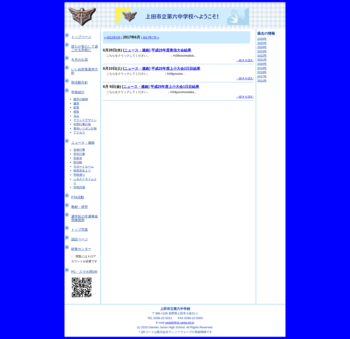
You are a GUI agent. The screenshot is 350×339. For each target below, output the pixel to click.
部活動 (77, 162)
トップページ (81, 37)
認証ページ (79, 239)
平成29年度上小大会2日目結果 (175, 68)
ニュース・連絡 (83, 142)
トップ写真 (79, 229)
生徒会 (77, 158)
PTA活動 (77, 197)
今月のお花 (79, 59)
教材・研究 (79, 207)
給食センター (81, 249)
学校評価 (79, 187)
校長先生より (82, 170)
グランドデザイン (85, 120)
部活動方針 (79, 82)
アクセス (79, 132)
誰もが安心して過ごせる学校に (84, 48)
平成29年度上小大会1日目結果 (174, 87)
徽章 (76, 103)
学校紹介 (78, 92)
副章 (76, 107)
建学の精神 (80, 99)
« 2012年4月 (112, 37)
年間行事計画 (82, 124)
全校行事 (79, 149)
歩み (76, 116)
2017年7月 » (151, 37)
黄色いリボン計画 (85, 128)
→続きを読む (245, 60)
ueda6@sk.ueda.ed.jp (179, 322)
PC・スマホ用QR (84, 271)
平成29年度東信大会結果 (171, 50)
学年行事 (79, 154)
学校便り (79, 174)
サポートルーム (83, 166)
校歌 (76, 111)
